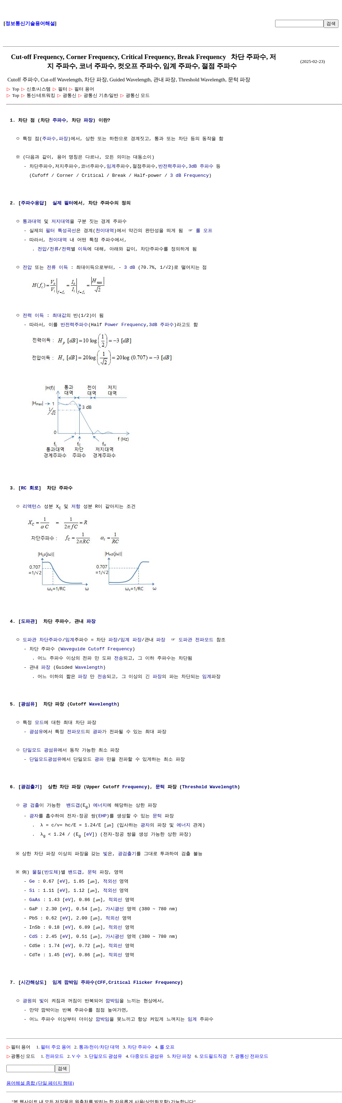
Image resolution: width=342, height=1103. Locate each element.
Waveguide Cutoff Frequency (96, 647)
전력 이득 (33, 315)
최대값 (59, 315)
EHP (102, 814)
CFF (101, 981)
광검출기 (30, 785)
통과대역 (32, 222)
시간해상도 (32, 981)
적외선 (110, 880)
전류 (54, 249)
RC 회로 (29, 486)
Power (112, 324)
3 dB (175, 176)
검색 (331, 23)
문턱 (160, 785)
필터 (50, 231)
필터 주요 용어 (56, 1045)
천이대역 (105, 231)
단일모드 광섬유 (40, 748)
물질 (38, 870)
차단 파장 (181, 1054)
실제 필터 (63, 203)
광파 (97, 729)
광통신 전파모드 (251, 1054)
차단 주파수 (139, 1045)
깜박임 (112, 999)
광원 (27, 999)
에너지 (100, 803)
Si (32, 889)
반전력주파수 (172, 166)
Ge (32, 880)
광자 (34, 814)
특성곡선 (67, 231)
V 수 (76, 1054)
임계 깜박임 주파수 (73, 981)
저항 (75, 504)
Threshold (194, 785)
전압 (42, 249)
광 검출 (31, 803)
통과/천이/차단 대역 (99, 1045)
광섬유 (28, 702)
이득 (82, 249)
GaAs (34, 898)
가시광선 (115, 907)
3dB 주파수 (200, 166)
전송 (118, 656)
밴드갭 (73, 803)
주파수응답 (32, 203)
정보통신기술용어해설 (30, 23)
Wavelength (89, 665)
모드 (39, 720)
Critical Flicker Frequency (144, 981)
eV (89, 832)
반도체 (52, 870)
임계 (111, 166)
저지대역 (60, 222)
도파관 (28, 619)
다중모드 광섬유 (147, 1054)
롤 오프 (204, 231)
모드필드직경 (213, 1054)
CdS (33, 935)
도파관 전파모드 (195, 637)
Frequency (196, 176)
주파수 (59, 120)
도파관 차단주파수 (42, 637)
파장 (88, 120)
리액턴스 (32, 504)
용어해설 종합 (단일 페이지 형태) (40, 1081)
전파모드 (76, 729)
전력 (66, 249)
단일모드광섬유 (45, 757)
